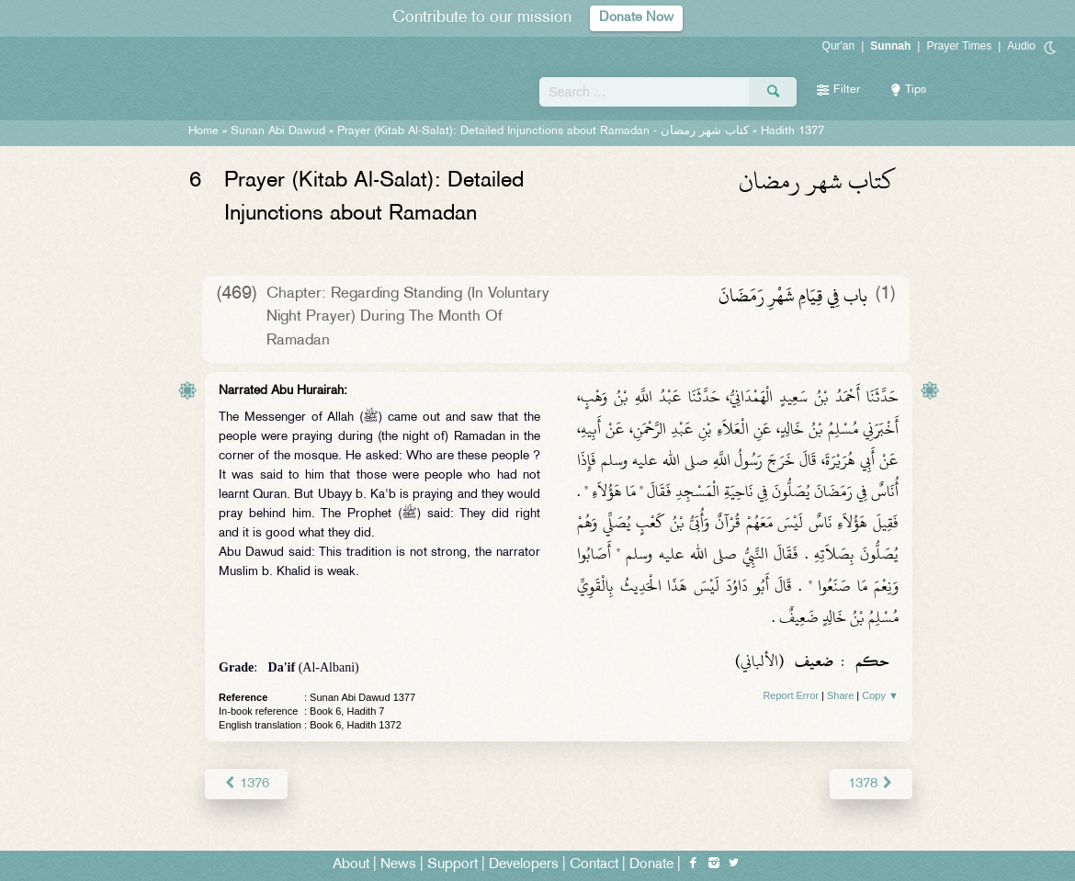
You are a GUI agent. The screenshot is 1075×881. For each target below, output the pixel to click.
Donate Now (636, 18)
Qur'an (838, 46)
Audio (1021, 46)
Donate (651, 864)
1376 (245, 783)
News (398, 864)
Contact (594, 864)
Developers (524, 864)
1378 (871, 783)
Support (452, 864)
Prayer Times (958, 46)
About (351, 864)
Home (203, 131)
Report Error (791, 695)
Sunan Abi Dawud (278, 131)
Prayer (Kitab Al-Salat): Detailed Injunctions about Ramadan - (544, 131)
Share (840, 695)
